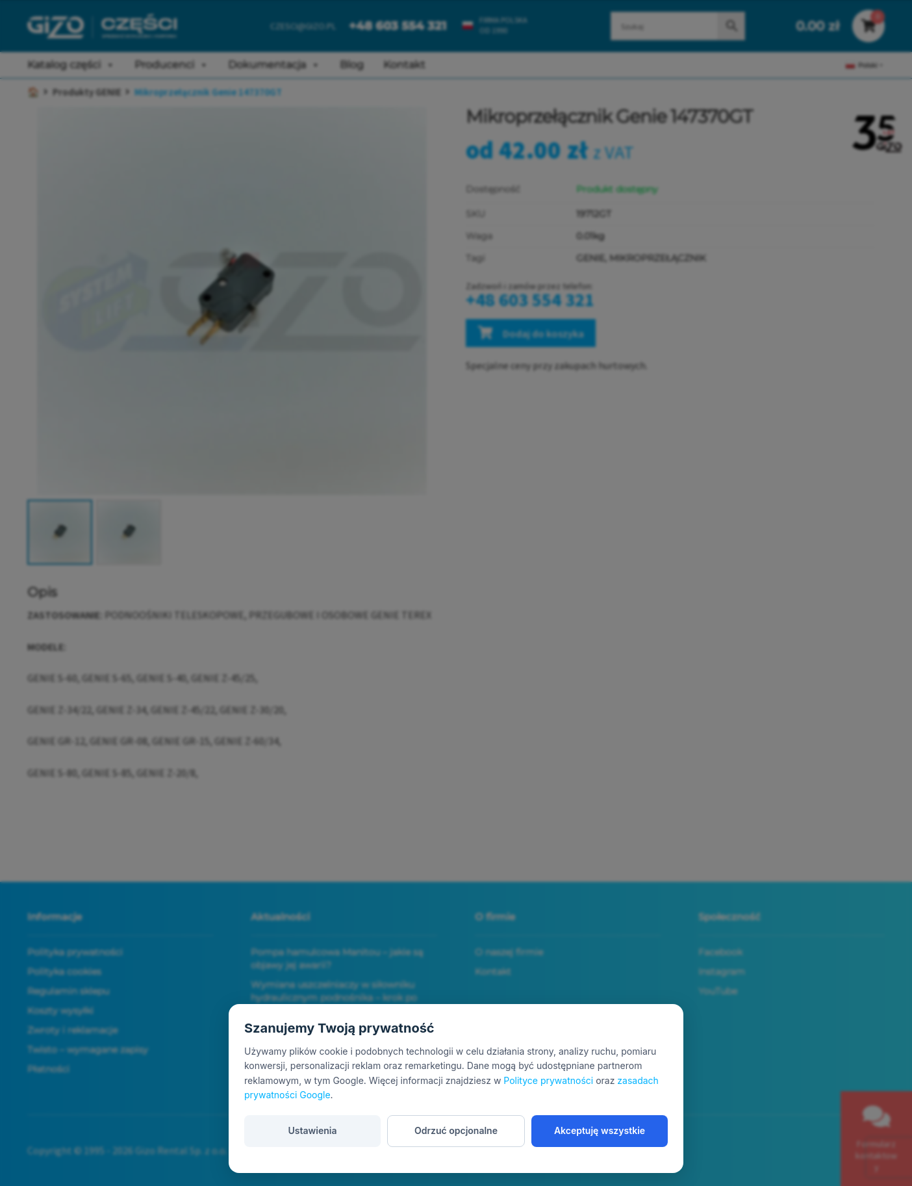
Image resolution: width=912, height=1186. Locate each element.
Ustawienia (312, 1130)
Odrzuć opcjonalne (456, 1130)
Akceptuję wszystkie (599, 1130)
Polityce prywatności (548, 1080)
